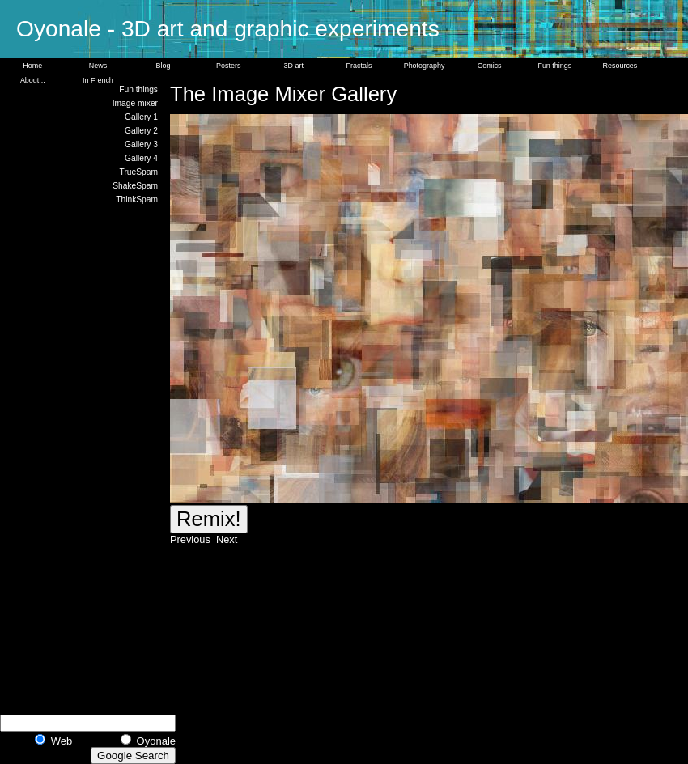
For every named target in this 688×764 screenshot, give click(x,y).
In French (98, 80)
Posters (228, 66)
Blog (163, 66)
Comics (490, 66)
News (98, 66)
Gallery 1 (141, 116)
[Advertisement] (97, 457)
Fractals (359, 66)
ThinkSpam (137, 199)
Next (225, 539)
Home (32, 66)
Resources (620, 66)
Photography (424, 66)
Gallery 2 (141, 130)
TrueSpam (139, 172)
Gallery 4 (141, 158)
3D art (294, 66)
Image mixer (135, 103)
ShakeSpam (135, 185)
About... (32, 80)
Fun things (554, 66)
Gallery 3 (141, 144)
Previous (191, 539)
